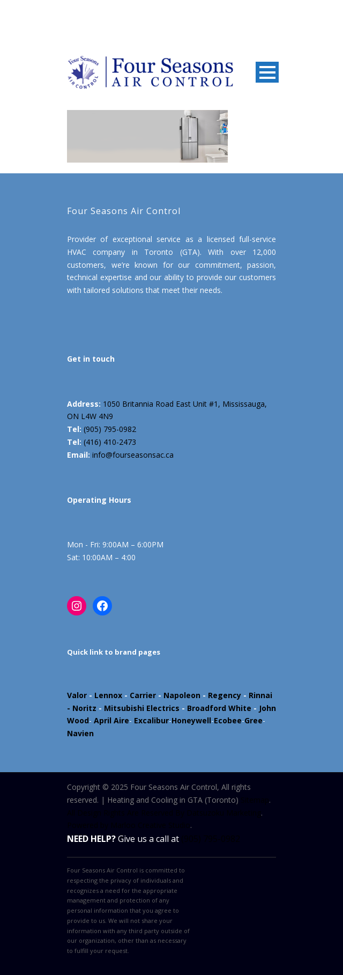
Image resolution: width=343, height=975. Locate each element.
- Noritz (81, 708)
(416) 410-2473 (110, 442)
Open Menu (267, 72)
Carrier (143, 695)
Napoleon (181, 695)
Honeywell (191, 720)
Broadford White (219, 708)
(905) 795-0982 (110, 429)
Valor (77, 695)
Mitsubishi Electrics (142, 708)
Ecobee (228, 720)
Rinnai (260, 695)
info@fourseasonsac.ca (133, 455)
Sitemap (255, 800)
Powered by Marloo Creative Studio (128, 825)
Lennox (108, 695)
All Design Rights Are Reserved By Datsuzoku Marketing (164, 813)
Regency (224, 695)
